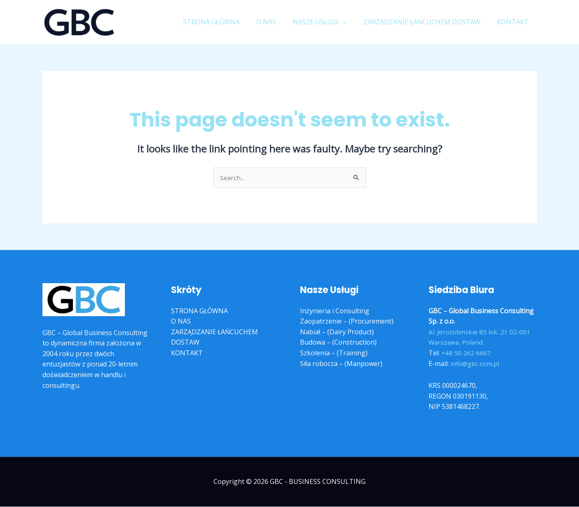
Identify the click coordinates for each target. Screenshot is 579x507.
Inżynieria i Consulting (334, 311)
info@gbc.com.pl (475, 364)
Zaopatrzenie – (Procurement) (347, 321)
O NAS (278, 21)
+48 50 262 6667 (466, 353)
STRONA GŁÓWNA (226, 21)
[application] (351, 21)
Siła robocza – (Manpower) (341, 364)
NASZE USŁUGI (328, 21)
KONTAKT (514, 21)
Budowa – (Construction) (338, 342)
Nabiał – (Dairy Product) (337, 332)
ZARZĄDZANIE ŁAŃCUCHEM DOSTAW (426, 21)
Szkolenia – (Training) (334, 353)
